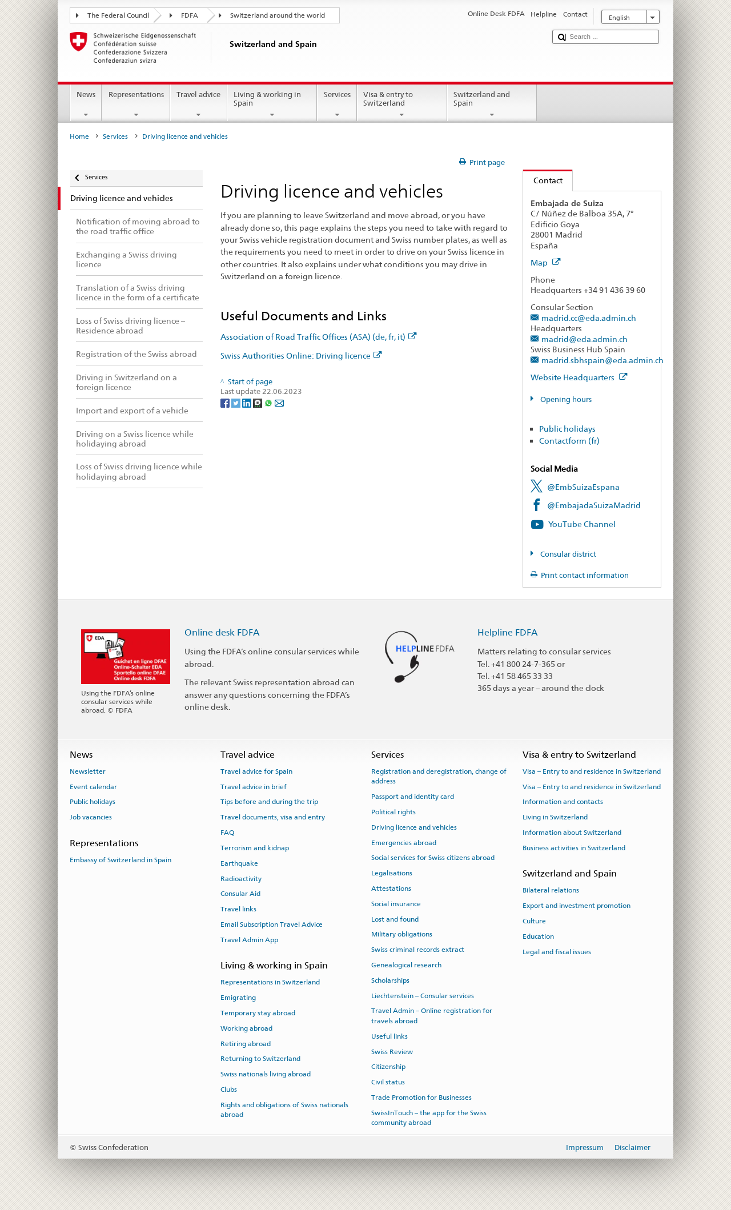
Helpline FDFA (507, 632)
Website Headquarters (579, 377)
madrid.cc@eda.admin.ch (588, 318)
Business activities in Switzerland (574, 848)
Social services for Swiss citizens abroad (433, 858)
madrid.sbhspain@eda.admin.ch (602, 360)
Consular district (567, 554)
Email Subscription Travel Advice (271, 924)
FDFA (189, 15)
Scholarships (390, 980)
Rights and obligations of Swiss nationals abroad (284, 1110)
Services (337, 104)
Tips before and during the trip (269, 802)
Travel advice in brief (253, 786)
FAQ (227, 833)
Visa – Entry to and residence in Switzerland (592, 771)
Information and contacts (563, 802)
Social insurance (396, 904)
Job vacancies (91, 817)
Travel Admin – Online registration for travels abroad (431, 1015)
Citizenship (388, 1067)
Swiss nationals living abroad (265, 1074)
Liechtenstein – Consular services (422, 996)
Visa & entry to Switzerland (402, 104)
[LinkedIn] (247, 402)
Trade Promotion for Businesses (421, 1098)
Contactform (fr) (569, 440)
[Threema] (258, 402)
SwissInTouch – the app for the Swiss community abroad (429, 1118)
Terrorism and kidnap (254, 848)
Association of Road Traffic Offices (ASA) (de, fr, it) (318, 336)
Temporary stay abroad (257, 1013)
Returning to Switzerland (260, 1059)
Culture (534, 921)
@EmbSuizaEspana (583, 487)
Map (546, 262)
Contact (543, 180)
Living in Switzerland (555, 817)
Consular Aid (240, 894)
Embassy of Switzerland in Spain (120, 860)
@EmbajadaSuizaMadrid (594, 505)
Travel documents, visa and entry (272, 817)
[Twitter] (236, 402)
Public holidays (567, 428)
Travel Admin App (249, 940)
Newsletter (88, 771)
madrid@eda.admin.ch (584, 339)
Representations (136, 104)
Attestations (391, 889)
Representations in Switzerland (270, 982)
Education (538, 936)
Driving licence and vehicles (414, 827)
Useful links (389, 1036)
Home (79, 136)
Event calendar (93, 786)
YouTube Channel (582, 524)
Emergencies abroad (403, 842)
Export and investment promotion (576, 906)
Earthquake (239, 863)
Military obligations (401, 934)
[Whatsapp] (269, 402)
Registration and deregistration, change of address (439, 776)
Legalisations (391, 873)
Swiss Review (392, 1051)
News (86, 104)
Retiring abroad (245, 1043)
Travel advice (199, 104)
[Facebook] (225, 402)
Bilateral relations (551, 890)
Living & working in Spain (272, 104)
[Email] (279, 402)
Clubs (228, 1090)
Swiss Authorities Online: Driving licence (301, 355)
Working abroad (246, 1028)
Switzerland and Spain (492, 104)
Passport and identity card (412, 797)
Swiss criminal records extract (417, 950)
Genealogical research (406, 965)
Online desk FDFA (222, 632)
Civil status (388, 1082)
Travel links (238, 909)
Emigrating (238, 998)
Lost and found (395, 919)
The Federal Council (118, 15)
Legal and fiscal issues (557, 952)
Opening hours (565, 399)
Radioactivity (241, 878)
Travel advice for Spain (256, 771)
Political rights (393, 812)
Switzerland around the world (277, 15)
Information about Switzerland (572, 833)
